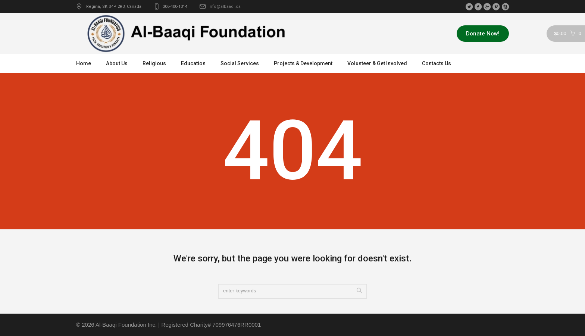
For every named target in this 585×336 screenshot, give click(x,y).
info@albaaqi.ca (225, 6)
